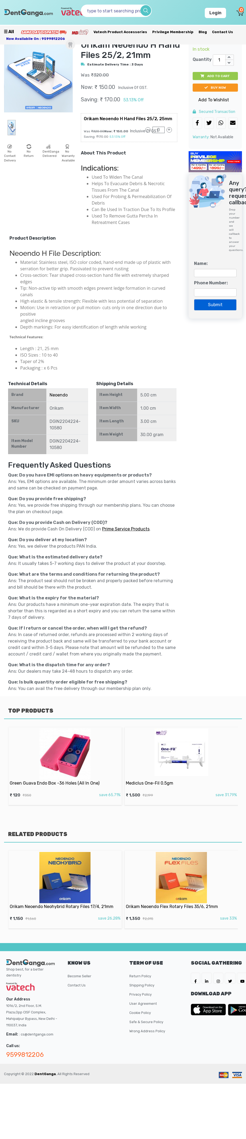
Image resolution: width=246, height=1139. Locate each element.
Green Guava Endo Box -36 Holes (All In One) (58, 777)
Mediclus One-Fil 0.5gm (161, 777)
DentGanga (45, 1074)
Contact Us (222, 32)
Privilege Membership (172, 32)
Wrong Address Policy (147, 1031)
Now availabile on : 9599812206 (35, 39)
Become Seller (79, 976)
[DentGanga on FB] (195, 978)
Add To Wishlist (213, 99)
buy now (215, 87)
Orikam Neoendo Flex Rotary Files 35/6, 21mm (175, 900)
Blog (203, 32)
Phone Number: (211, 282)
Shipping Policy (141, 985)
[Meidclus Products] (80, 32)
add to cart (215, 76)
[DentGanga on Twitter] (230, 978)
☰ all (9, 31)
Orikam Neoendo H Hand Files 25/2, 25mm (128, 118)
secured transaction (214, 111)
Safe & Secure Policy (146, 1022)
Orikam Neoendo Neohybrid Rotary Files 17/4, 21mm (62, 900)
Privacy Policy (140, 994)
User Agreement (143, 1004)
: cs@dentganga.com (36, 1034)
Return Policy (140, 976)
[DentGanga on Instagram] (218, 978)
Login (215, 12)
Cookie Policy (140, 1013)
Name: (201, 263)
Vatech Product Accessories (120, 32)
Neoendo (59, 395)
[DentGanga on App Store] (209, 1009)
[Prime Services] (44, 32)
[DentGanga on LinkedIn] (207, 978)
